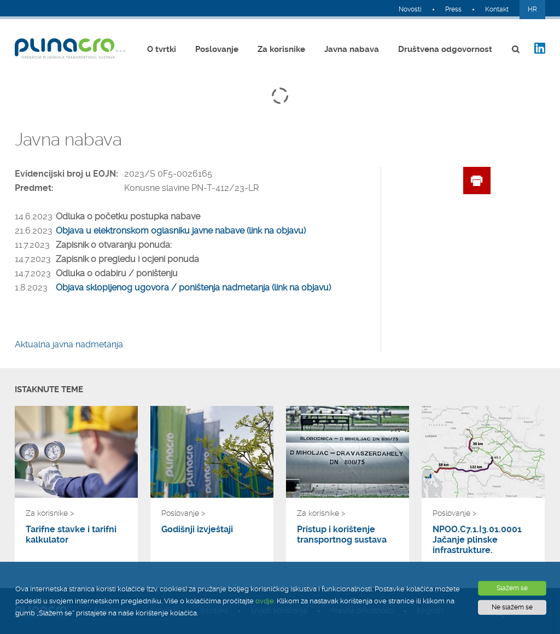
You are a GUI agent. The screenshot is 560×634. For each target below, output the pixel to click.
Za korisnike (281, 49)
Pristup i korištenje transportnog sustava (342, 534)
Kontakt (497, 9)
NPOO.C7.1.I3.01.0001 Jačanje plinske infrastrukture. (477, 539)
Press (453, 9)
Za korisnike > (50, 513)
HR (532, 9)
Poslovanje (216, 49)
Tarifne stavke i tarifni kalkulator (71, 534)
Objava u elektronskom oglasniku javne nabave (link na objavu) (181, 230)
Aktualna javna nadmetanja (69, 344)
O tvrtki (161, 49)
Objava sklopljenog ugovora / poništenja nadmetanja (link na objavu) (193, 287)
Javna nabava (351, 49)
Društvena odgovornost (445, 49)
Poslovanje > (183, 513)
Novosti (410, 9)
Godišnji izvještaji (197, 529)
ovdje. (265, 601)
